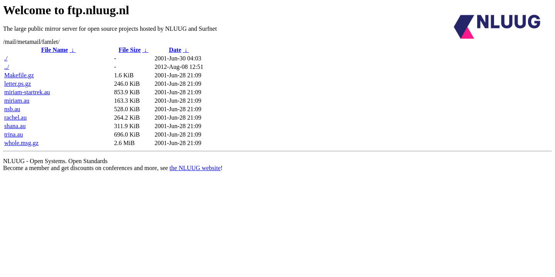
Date (175, 50)
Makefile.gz (19, 75)
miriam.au (16, 100)
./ (5, 58)
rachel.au (15, 117)
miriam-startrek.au (27, 92)
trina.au (13, 134)
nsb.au (12, 109)
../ (6, 66)
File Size (130, 50)
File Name (54, 50)
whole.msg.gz (21, 143)
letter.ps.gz (17, 83)
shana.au (15, 126)
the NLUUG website (195, 168)
